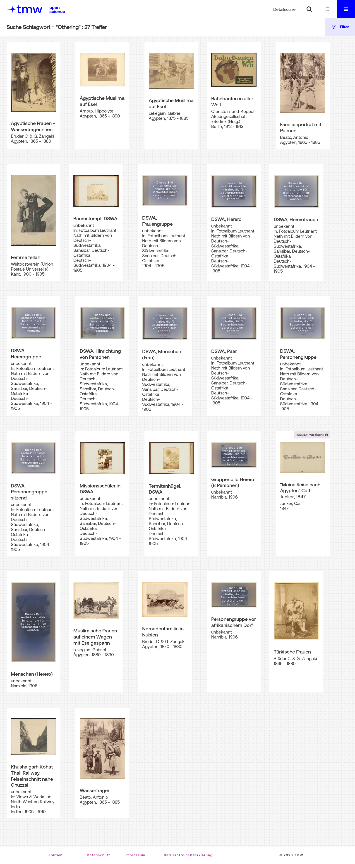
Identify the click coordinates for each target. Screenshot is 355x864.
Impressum (135, 855)
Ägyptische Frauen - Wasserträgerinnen (33, 126)
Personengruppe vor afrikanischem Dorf (233, 622)
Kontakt (55, 855)
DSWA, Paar (224, 351)
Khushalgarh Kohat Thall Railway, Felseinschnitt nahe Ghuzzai (32, 776)
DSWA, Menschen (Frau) (161, 354)
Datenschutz (98, 855)
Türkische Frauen (292, 651)
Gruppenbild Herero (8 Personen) (232, 482)
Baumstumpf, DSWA (95, 218)
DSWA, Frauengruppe (157, 221)
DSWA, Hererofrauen (296, 219)
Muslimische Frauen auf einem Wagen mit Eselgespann (95, 636)
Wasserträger (94, 790)
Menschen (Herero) (32, 674)
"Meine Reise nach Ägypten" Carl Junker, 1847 (300, 490)
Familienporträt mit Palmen (300, 127)
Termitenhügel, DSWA (165, 489)
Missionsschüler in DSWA (100, 488)
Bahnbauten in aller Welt (232, 101)
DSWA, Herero (226, 219)
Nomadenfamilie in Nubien (163, 631)
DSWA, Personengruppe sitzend (29, 491)
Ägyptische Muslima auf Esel (102, 101)
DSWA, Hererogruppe (26, 353)
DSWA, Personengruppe (298, 354)
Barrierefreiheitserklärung (188, 855)
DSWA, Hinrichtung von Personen (100, 354)
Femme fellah (25, 257)
